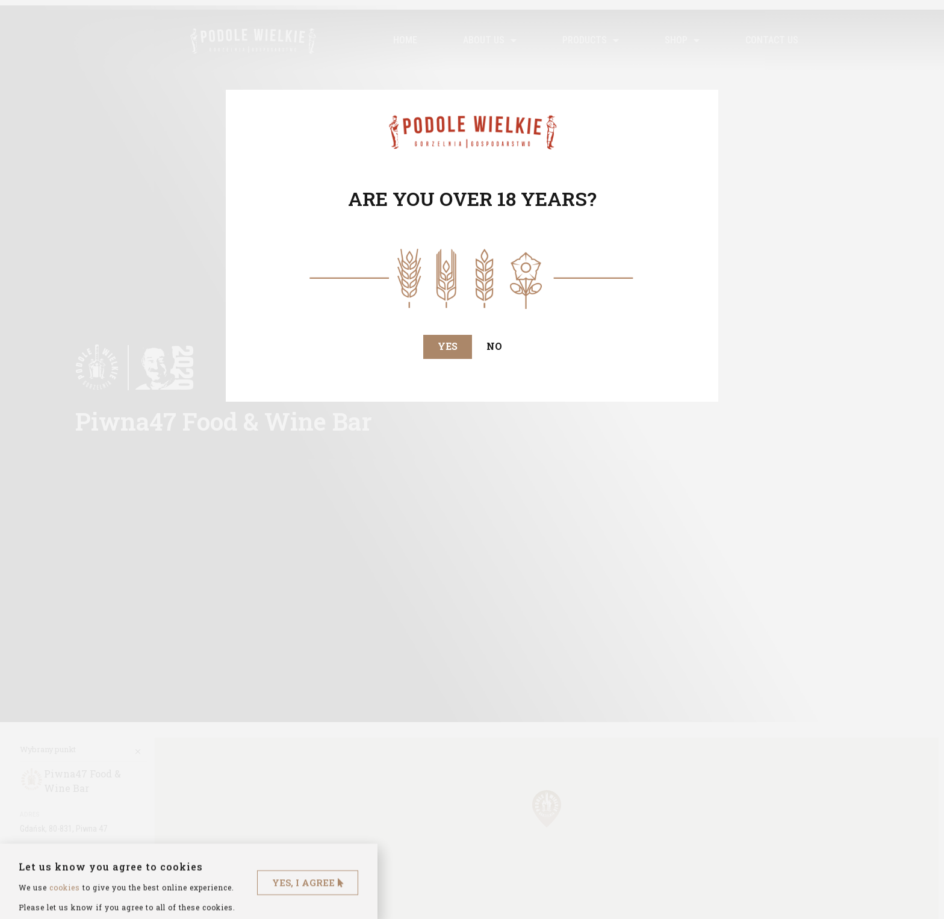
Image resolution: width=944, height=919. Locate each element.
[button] (447, 347)
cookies (64, 902)
